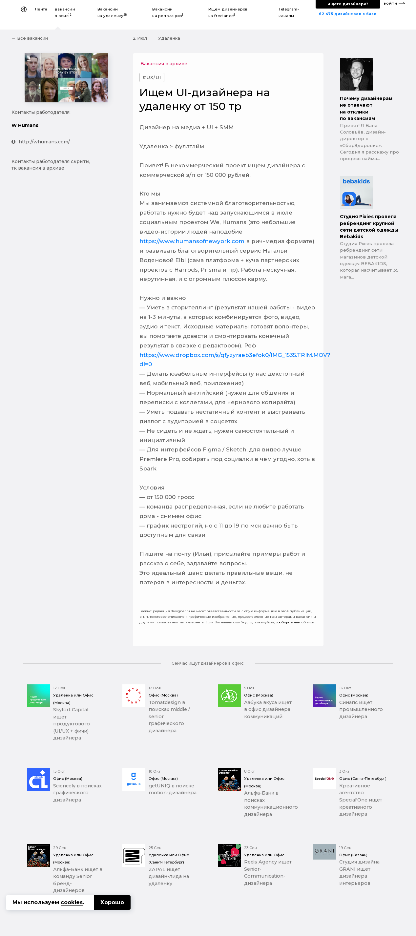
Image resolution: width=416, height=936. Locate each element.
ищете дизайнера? (347, 4)
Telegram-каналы (289, 12)
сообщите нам (288, 622)
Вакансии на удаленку (112, 12)
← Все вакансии (29, 38)
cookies (72, 902)
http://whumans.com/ (40, 142)
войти (390, 3)
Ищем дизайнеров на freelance (228, 12)
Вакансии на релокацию (167, 12)
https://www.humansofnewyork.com (191, 241)
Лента (41, 9)
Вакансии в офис (65, 12)
